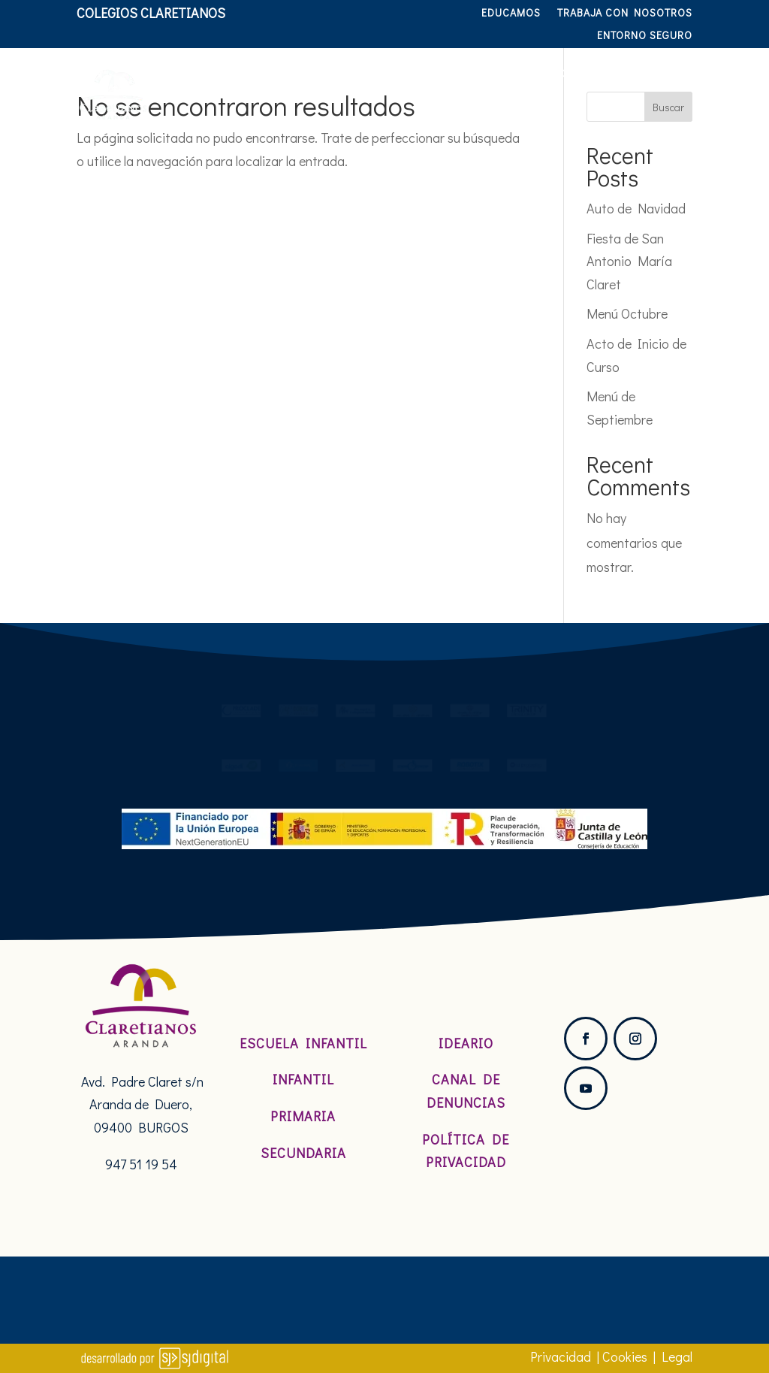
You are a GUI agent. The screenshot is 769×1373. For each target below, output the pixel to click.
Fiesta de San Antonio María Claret (629, 261)
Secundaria (303, 1153)
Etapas (454, 70)
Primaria (303, 1116)
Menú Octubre (627, 313)
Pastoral (366, 70)
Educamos (511, 14)
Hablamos (657, 127)
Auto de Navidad (636, 208)
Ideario (466, 1043)
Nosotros (272, 70)
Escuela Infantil (303, 1043)
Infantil (303, 1079)
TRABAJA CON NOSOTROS (624, 14)
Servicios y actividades (595, 70)
